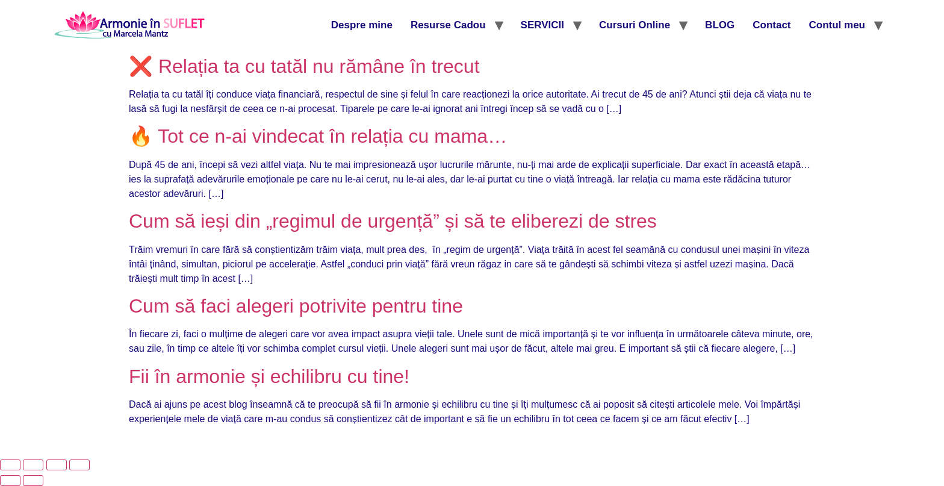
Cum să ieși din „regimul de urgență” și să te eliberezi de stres (393, 221)
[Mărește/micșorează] (10, 465)
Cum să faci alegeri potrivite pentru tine (296, 306)
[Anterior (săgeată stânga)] (10, 480)
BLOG (719, 25)
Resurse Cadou (448, 25)
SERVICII (542, 25)
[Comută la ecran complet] (33, 465)
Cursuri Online (634, 25)
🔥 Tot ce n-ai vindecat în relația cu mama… (318, 136)
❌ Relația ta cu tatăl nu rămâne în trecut (304, 66)
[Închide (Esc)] (79, 465)
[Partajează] (56, 465)
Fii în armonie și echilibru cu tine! (269, 376)
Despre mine (362, 25)
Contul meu (837, 25)
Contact (771, 25)
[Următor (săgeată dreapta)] (33, 480)
